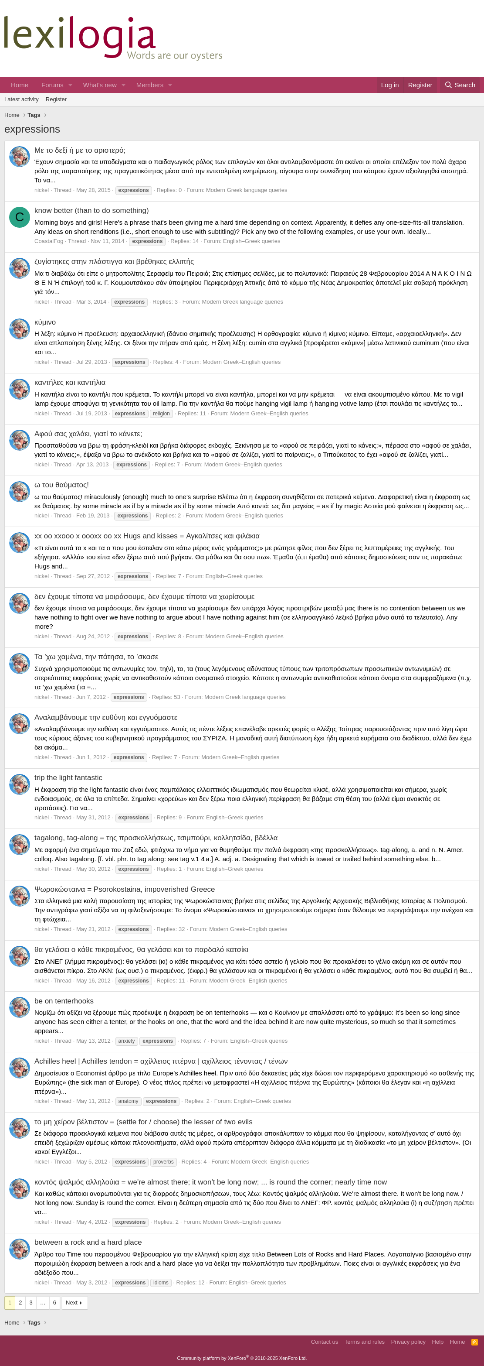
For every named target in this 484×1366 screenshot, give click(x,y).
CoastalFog (48, 241)
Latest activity (21, 99)
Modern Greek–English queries (242, 362)
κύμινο (45, 322)
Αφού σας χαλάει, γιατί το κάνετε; (88, 434)
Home (19, 85)
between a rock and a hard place (88, 1242)
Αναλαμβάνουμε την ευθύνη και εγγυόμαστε (105, 717)
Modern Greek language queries (246, 190)
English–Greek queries (252, 241)
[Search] (460, 85)
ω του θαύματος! (61, 485)
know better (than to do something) (91, 210)
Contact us (324, 1342)
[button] (70, 85)
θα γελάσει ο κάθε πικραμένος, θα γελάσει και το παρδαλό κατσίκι (141, 949)
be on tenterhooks (64, 1001)
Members (150, 85)
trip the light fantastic (68, 778)
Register (56, 99)
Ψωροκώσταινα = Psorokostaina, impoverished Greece (124, 889)
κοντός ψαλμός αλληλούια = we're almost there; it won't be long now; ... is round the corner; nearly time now (210, 1182)
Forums (52, 85)
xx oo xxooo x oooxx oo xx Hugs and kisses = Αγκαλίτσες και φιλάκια (147, 536)
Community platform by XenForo (242, 1358)
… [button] (43, 1302)
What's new (100, 85)
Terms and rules (365, 1342)
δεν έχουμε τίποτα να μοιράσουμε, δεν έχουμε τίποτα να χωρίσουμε (144, 596)
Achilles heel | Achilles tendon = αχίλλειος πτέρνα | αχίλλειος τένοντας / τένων (161, 1061)
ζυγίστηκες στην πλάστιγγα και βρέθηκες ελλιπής (114, 261)
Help (438, 1342)
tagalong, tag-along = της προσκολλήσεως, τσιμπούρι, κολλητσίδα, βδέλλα (156, 838)
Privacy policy (408, 1342)
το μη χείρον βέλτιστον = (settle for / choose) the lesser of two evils (143, 1122)
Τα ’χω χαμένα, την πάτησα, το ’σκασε (96, 657)
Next (72, 1302)
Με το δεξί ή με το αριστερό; (79, 150)
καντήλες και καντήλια (69, 382)
